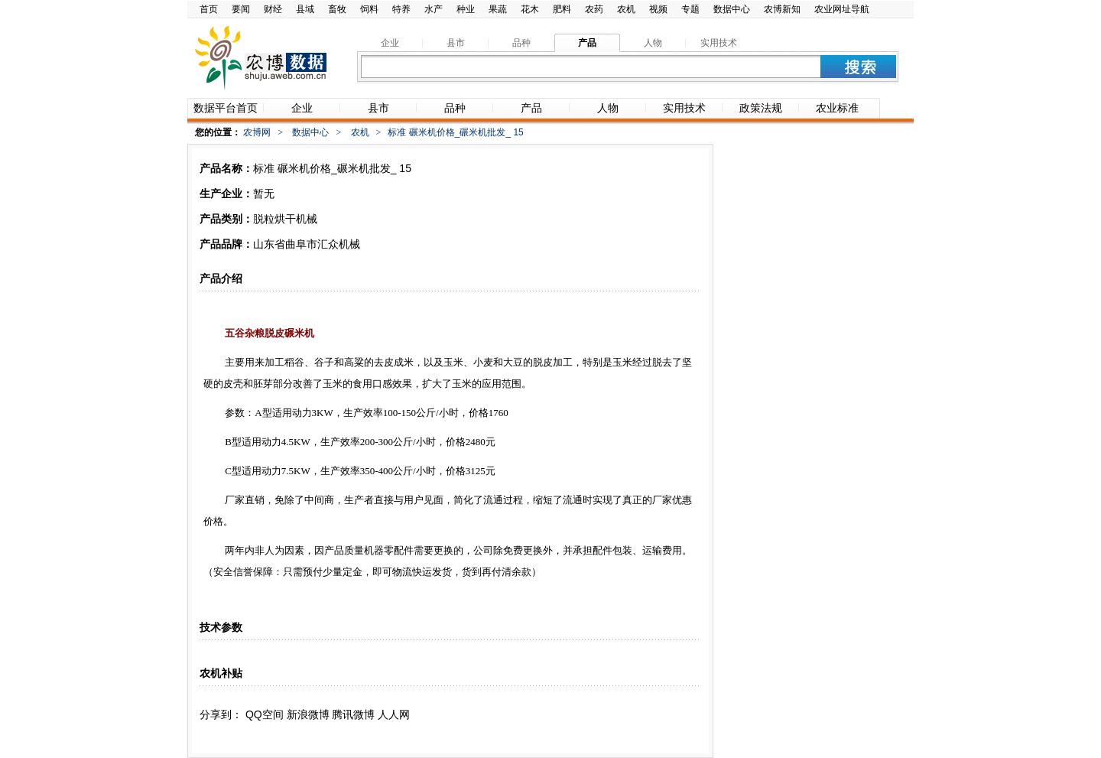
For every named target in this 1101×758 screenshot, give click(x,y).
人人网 (394, 714)
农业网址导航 (841, 9)
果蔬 (498, 9)
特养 (401, 9)
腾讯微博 (353, 714)
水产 (433, 9)
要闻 (241, 9)
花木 (530, 9)
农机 (626, 9)
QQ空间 (264, 714)
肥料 (562, 9)
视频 (658, 9)
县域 (305, 9)
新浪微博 (308, 714)
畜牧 (337, 9)
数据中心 (731, 9)
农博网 (257, 132)
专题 (690, 9)
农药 (594, 9)
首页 (209, 9)
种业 (465, 9)
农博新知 (782, 9)
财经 (273, 9)
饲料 (369, 9)
